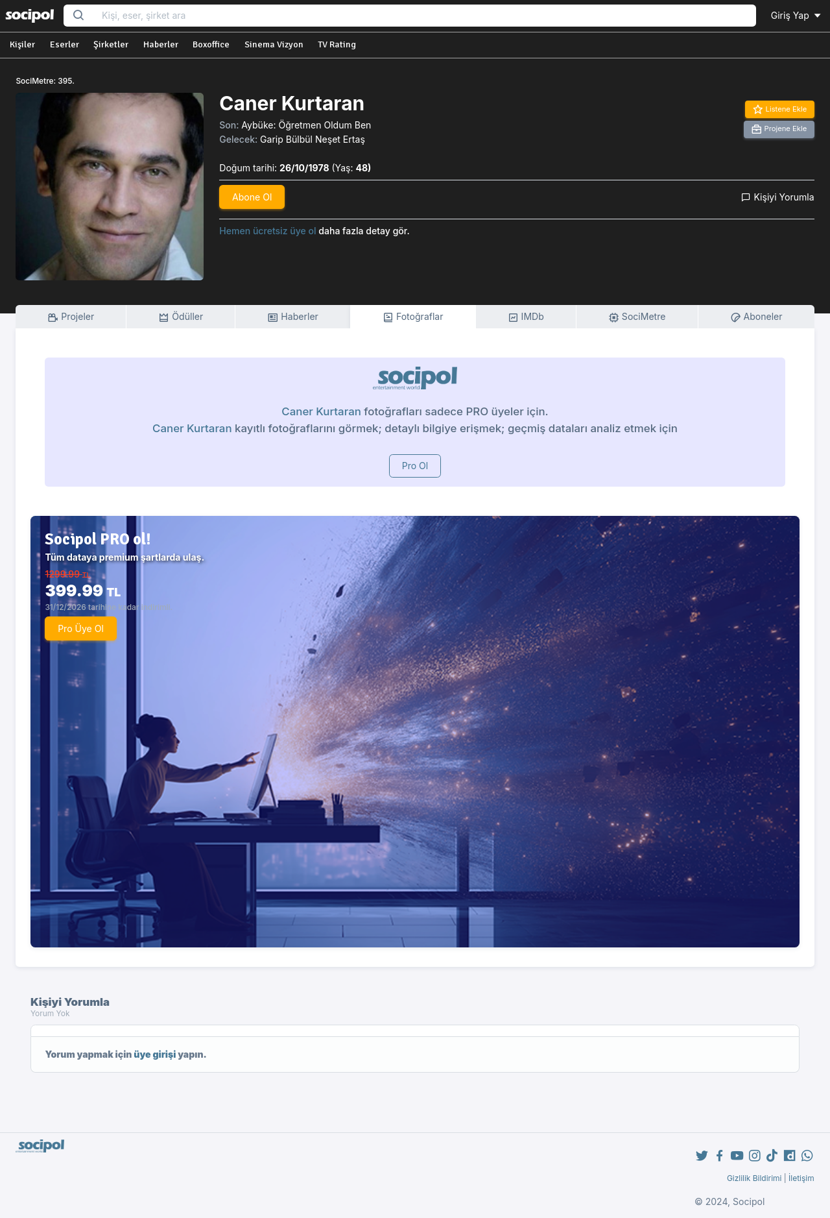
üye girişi (155, 1054)
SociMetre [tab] (637, 317)
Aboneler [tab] (756, 317)
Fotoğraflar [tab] (413, 317)
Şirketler (110, 44)
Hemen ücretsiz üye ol (267, 230)
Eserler (64, 44)
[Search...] (424, 16)
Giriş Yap (797, 15)
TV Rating (337, 44)
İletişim (801, 1178)
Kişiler (22, 44)
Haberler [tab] (292, 317)
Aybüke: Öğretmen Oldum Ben (306, 124)
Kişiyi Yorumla (777, 196)
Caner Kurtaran (321, 411)
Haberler (160, 44)
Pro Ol (415, 465)
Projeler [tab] (70, 317)
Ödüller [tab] (180, 317)
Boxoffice (211, 44)
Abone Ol (252, 196)
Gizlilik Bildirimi (754, 1178)
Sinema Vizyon (273, 44)
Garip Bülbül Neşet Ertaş (312, 139)
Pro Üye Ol (81, 628)
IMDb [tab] (526, 317)
